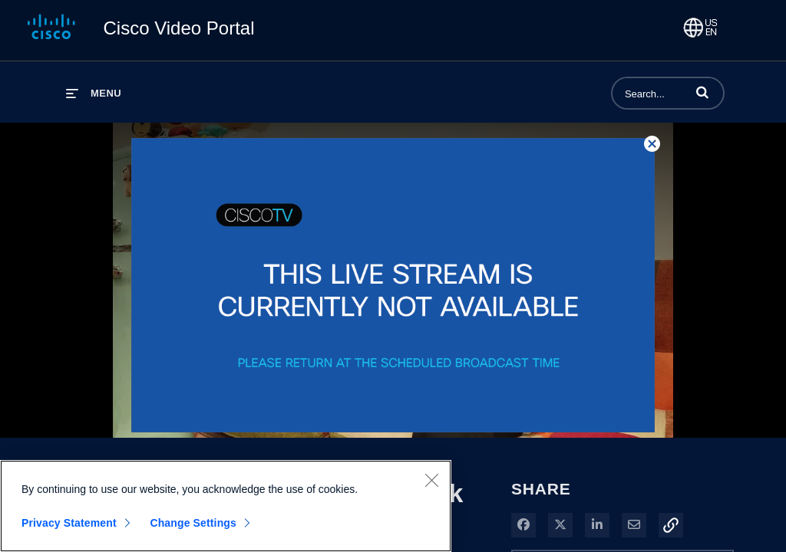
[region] (225, 506)
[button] (702, 92)
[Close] (431, 480)
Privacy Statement (69, 523)
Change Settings (193, 523)
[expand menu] (93, 93)
